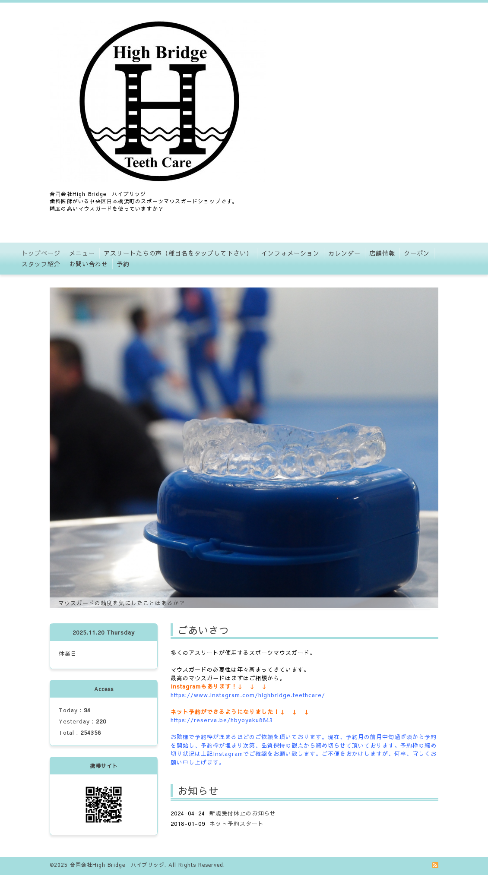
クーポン (417, 253)
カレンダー (344, 253)
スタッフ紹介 (41, 263)
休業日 (68, 653)
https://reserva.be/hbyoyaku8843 (222, 720)
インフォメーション (290, 253)
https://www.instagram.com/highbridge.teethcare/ (248, 695)
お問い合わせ (88, 263)
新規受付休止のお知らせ (242, 813)
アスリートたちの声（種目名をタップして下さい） (178, 253)
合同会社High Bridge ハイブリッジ (117, 864)
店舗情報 (382, 253)
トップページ (41, 253)
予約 (123, 263)
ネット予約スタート (236, 824)
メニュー (82, 253)
